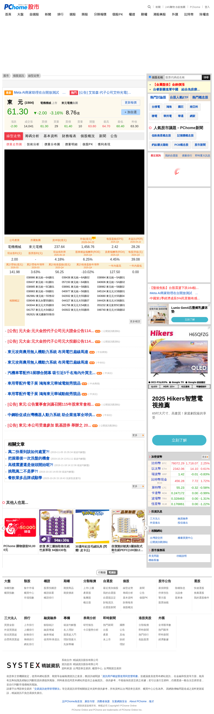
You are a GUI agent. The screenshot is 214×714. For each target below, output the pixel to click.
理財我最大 (70, 639)
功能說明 (182, 555)
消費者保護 (103, 701)
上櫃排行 (29, 629)
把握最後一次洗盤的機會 (29, 458)
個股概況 (88, 136)
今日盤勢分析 (90, 629)
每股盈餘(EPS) (114, 240)
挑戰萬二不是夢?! (23, 471)
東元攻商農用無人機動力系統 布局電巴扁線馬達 (57, 352)
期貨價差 (69, 592)
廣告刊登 (90, 701)
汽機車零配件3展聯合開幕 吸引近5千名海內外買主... (60, 373)
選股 (72, 14)
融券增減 (49, 634)
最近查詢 (156, 155)
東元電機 (66, 103)
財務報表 (69, 136)
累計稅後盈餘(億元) (59, 266)
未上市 (107, 639)
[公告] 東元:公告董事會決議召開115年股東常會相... (64, 404)
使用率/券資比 (52, 639)
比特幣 (189, 14)
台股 (105, 629)
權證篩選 (49, 592)
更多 (134, 435)
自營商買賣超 (11, 639)
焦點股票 (144, 639)
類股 (85, 14)
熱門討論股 (158, 97)
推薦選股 (199, 592)
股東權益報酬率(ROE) (87, 253)
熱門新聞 (108, 625)
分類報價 (100, 14)
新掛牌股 (163, 588)
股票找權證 (50, 588)
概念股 (87, 602)
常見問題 (154, 555)
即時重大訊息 (202, 155)
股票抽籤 (163, 602)
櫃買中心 (29, 592)
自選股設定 (109, 597)
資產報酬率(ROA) (115, 253)
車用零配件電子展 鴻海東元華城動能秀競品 (52, 394)
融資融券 (183, 518)
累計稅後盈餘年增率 (87, 266)
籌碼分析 (32, 136)
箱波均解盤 (70, 625)
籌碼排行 (29, 639)
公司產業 (14, 240)
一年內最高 (115, 265)
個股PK (117, 14)
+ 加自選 (131, 112)
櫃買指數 (9, 592)
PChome (195, 7)
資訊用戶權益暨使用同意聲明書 (120, 676)
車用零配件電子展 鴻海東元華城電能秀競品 (54, 383)
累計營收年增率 (35, 266)
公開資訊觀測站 (159, 542)
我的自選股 (171, 155)
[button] (146, 528)
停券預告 (163, 592)
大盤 (20, 14)
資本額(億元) (59, 240)
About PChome (137, 701)
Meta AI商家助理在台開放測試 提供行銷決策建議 (40, 92)
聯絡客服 (154, 560)
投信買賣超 (10, 634)
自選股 (34, 14)
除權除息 (180, 588)
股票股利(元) (35, 253)
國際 (122, 625)
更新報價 (131, 102)
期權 (144, 14)
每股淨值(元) (135, 253)
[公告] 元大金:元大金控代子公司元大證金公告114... (64, 331)
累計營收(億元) (14, 266)
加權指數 (9, 588)
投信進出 (183, 522)
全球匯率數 (164, 625)
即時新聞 (109, 618)
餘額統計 (49, 625)
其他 (122, 634)
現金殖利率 (59, 253)
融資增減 (49, 629)
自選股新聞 (109, 607)
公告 (114, 136)
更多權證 (135, 321)
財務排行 (29, 634)
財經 (122, 639)
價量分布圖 (52, 144)
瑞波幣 (156, 474)
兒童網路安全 (119, 701)
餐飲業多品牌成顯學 (25, 478)
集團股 (87, 597)
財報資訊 (108, 602)
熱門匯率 (163, 629)
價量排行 (187, 155)
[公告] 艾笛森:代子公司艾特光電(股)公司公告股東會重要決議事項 (105, 92)
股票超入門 (70, 634)
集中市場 (29, 588)
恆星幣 (156, 504)
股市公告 (164, 581)
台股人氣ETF (179, 97)
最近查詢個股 (110, 588)
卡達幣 (156, 493)
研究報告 (88, 625)
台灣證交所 (156, 537)
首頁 (8, 14)
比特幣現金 (159, 479)
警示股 (162, 597)
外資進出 (155, 522)
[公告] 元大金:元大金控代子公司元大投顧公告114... (64, 341)
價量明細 (71, 144)
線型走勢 (14, 136)
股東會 (179, 597)
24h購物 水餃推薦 (175, 7)
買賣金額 (9, 625)
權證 (132, 14)
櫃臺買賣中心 (185, 537)
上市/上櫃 (88, 588)
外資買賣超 (10, 629)
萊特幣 (156, 487)
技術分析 (33, 144)
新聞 (158, 7)
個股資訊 (18, 75)
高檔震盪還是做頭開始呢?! (30, 465)
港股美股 (159, 14)
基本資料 (51, 136)
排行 (60, 14)
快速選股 (199, 588)
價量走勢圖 (14, 144)
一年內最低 (135, 265)
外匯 (175, 14)
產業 (105, 634)
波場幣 (156, 498)
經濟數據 (163, 639)
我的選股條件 (201, 597)
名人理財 (69, 629)
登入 (207, 7)
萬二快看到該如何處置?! (28, 452)
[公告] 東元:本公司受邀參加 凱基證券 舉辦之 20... (62, 425)
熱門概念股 (200, 97)
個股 (126, 581)
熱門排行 (144, 634)
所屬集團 (36, 240)
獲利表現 (104, 144)
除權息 (204, 14)
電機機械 (45, 103)
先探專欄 (69, 644)
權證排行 (49, 597)
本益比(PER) (135, 240)
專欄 (67, 618)
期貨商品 (69, 588)
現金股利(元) (14, 253)
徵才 (151, 701)
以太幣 (156, 468)
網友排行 (29, 644)
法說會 (179, 592)
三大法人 (155, 518)
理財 (122, 644)
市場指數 (29, 597)
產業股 (87, 592)
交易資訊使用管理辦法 (47, 688)
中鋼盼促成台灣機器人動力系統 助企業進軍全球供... (60, 415)
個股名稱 (157, 77)
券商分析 (89, 618)
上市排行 (29, 625)
